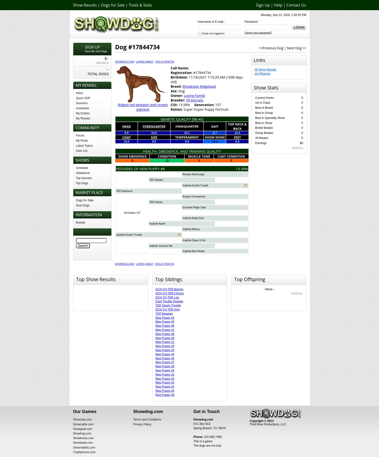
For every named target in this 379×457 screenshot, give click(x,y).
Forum (80, 135)
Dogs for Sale (113, 5)
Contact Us (296, 5)
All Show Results (265, 69)
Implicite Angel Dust (193, 218)
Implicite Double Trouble (195, 185)
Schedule (82, 168)
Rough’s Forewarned (193, 196)
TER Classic (155, 202)
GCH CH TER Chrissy (169, 293)
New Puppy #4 (164, 317)
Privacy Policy (142, 424)
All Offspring (262, 73)
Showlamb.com (83, 442)
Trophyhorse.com (84, 452)
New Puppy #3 (164, 350)
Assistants (82, 108)
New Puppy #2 (164, 330)
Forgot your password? (258, 32)
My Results (83, 118)
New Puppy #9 (164, 338)
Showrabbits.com (84, 447)
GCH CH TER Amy (167, 309)
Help (278, 5)
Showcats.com (82, 419)
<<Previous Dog (271, 48)
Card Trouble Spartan (169, 301)
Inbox (79, 93)
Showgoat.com (82, 429)
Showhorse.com (83, 438)
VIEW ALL (298, 147)
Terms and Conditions (147, 419)
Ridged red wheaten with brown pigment (143, 107)
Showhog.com (82, 433)
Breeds (80, 222)
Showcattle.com (83, 424)
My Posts (82, 140)
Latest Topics (84, 145)
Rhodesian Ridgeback (199, 86)
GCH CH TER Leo (167, 297)
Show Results (85, 5)
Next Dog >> (296, 48)
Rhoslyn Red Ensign (193, 174)
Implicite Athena (191, 229)
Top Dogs (82, 183)
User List (81, 150)
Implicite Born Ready (193, 251)
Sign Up (263, 5)
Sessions (82, 103)
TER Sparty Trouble (168, 305)
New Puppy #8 (164, 334)
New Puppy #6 (164, 325)
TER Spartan (156, 180)
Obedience (83, 173)
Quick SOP (83, 98)
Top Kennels (84, 178)
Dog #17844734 (164, 61)
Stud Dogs (82, 205)
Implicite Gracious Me (160, 246)
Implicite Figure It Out (193, 240)
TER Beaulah (164, 313)
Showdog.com (124, 61)
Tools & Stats (140, 5)
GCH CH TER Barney (169, 289)
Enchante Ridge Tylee (194, 207)
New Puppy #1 (164, 342)
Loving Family (144, 61)
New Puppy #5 (164, 321)
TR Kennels (194, 100)
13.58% (242, 168)
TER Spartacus (124, 191)
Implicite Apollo (157, 223)
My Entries (83, 113)
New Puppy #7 (164, 362)
